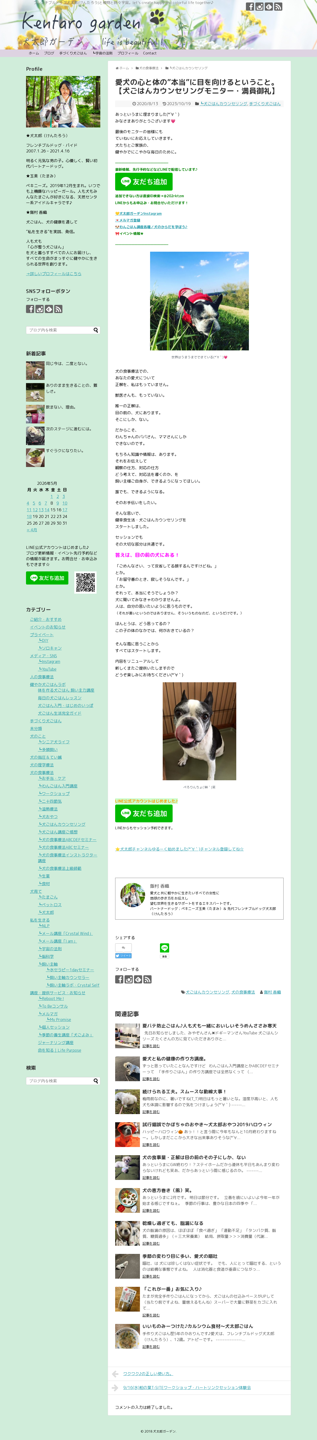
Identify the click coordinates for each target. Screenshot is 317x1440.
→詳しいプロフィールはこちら (53, 273)
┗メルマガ (48, 1014)
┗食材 (44, 883)
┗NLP (44, 925)
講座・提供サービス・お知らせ (57, 993)
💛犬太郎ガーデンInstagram (138, 213)
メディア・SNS (43, 656)
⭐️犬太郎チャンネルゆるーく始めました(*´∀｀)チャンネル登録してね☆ (179, 849)
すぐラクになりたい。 (65, 450)
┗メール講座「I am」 (57, 941)
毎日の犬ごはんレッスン (59, 698)
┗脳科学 (46, 956)
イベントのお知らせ (48, 627)
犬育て (36, 891)
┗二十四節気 (50, 801)
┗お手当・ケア (52, 778)
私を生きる (40, 920)
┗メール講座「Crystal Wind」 (65, 933)
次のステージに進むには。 (69, 429)
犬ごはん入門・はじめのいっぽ (65, 705)
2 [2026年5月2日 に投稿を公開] (57, 496)
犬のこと (38, 736)
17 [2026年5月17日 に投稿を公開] (64, 510)
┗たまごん (48, 897)
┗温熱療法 (48, 809)
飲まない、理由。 (62, 407)
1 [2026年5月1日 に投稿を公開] (52, 496)
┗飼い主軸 (48, 964)
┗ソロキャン (50, 648)
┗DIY (43, 640)
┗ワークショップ (54, 793)
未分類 (36, 728)
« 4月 (32, 530)
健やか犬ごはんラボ (48, 684)
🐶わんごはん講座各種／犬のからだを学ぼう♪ (151, 226)
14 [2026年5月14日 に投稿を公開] (47, 510)
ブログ (49, 53)
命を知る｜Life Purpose (59, 1050)
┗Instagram (49, 661)
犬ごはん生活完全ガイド (59, 713)
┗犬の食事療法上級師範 (59, 868)
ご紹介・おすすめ (46, 619)
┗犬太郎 (46, 912)
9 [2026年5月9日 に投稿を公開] (57, 503)
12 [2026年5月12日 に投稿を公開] (35, 510)
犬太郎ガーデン (164, 1431)
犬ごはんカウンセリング (207, 992)
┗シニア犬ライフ (54, 742)
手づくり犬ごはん (73, 53)
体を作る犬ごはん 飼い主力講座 (66, 690)
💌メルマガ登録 (127, 220)
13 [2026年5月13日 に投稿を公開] (41, 510)
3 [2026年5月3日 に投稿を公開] (63, 496)
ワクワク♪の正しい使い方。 (142, 1374)
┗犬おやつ (48, 816)
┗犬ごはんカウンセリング (223, 103)
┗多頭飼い (48, 749)
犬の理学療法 (42, 765)
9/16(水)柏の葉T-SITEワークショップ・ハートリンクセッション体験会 (181, 1388)
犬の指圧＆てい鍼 (46, 757)
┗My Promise (58, 1019)
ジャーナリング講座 (56, 1042)
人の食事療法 (42, 677)
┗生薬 (44, 876)
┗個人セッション (54, 1027)
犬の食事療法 (243, 992)
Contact (150, 53)
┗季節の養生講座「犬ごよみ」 (65, 1035)
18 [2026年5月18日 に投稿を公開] (29, 516)
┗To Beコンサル (53, 1006)
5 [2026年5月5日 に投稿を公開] (34, 503)
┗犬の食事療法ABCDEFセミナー (67, 839)
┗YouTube (47, 669)
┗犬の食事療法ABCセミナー (63, 847)
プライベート (42, 634)
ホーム (34, 53)
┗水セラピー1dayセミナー (70, 970)
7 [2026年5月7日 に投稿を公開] (46, 503)
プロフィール (127, 53)
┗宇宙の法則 (102, 53)
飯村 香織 (272, 992)
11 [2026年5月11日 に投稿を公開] (29, 510)
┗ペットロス (50, 904)
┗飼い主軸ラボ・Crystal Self (73, 985)
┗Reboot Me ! (51, 998)
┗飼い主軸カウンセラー (67, 977)
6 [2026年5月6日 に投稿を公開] (40, 503)
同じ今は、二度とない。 (67, 363)
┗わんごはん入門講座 (58, 786)
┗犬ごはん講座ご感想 (58, 832)
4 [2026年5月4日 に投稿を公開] (28, 503)
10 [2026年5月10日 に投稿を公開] (64, 503)
